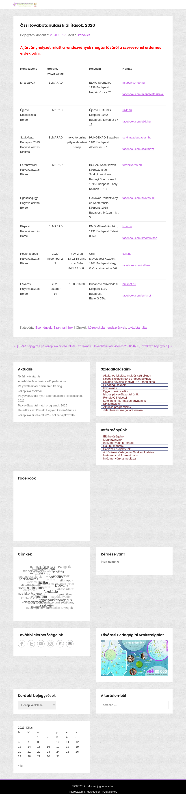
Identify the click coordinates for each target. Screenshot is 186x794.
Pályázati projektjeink (116, 449)
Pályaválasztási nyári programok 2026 (42, 405)
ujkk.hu (127, 110)
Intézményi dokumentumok (120, 455)
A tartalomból (113, 695)
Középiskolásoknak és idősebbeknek (127, 378)
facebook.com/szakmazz (138, 149)
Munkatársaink (112, 439)
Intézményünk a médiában (120, 458)
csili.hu (126, 253)
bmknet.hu (129, 284)
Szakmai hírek (64, 327)
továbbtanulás (137, 327)
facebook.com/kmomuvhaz (139, 238)
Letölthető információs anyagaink (124, 400)
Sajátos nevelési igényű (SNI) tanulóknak (129, 382)
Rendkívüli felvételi (115, 397)
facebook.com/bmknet (136, 295)
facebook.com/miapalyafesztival (143, 94)
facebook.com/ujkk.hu (136, 121)
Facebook (21, 643)
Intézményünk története (118, 442)
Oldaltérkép (110, 791)
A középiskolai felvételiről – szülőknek (52, 346)
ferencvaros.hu (132, 165)
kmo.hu (127, 226)
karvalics (84, 35)
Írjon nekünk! (110, 561)
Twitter (31, 643)
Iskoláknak (110, 388)
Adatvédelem (93, 791)
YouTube (41, 643)
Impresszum (76, 791)
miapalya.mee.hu (133, 82)
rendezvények (116, 327)
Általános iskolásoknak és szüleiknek (127, 375)
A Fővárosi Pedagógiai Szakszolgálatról (128, 452)
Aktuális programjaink (117, 407)
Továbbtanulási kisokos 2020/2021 (133, 346)
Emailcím (70, 643)
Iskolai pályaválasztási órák (120, 394)
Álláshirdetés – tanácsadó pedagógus (42, 381)
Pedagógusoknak (114, 385)
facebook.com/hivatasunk (138, 198)
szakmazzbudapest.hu (136, 137)
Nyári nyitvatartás (29, 376)
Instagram (50, 643)
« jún (21, 765)
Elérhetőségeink (113, 436)
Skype (60, 643)
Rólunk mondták (113, 446)
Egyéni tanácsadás (115, 391)
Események (43, 327)
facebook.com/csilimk (136, 265)
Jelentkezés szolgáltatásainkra (123, 410)
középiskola (96, 327)
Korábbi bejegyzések (37, 695)
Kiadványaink (111, 404)
